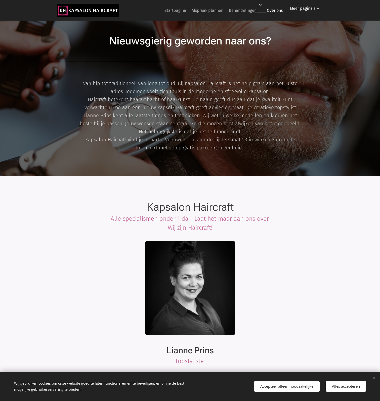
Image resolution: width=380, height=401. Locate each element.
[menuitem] (164, 10)
